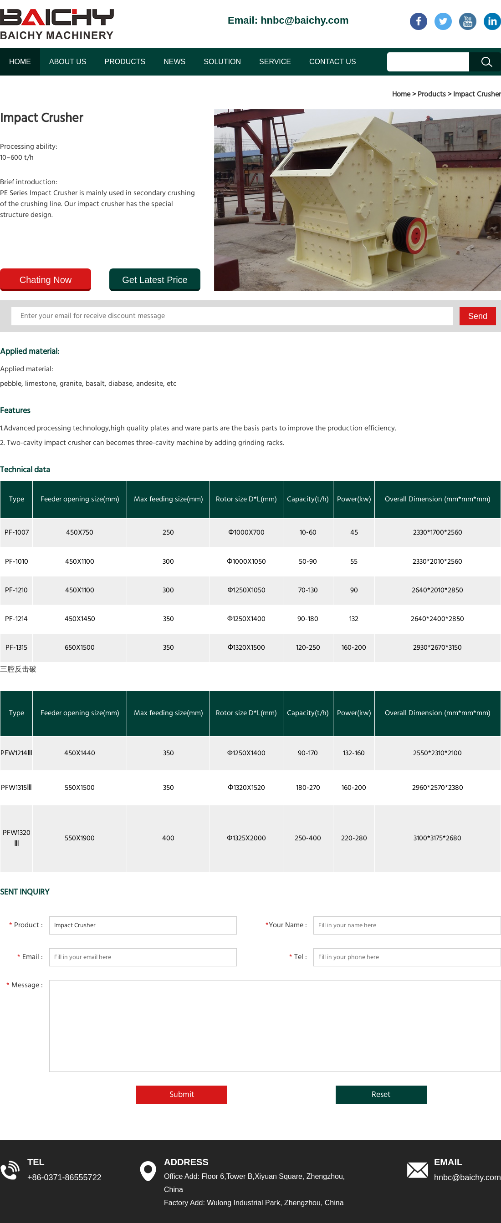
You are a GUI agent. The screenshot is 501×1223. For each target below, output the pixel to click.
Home (401, 94)
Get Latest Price (154, 280)
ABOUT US (68, 62)
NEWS (174, 62)
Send (477, 316)
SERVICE (275, 62)
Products (432, 94)
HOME (20, 62)
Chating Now (46, 280)
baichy (57, 24)
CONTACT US (332, 62)
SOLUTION (222, 62)
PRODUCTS (125, 62)
